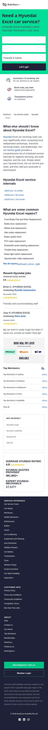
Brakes (7, 526)
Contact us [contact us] (8, 625)
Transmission (9, 556)
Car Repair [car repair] (8, 508)
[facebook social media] (19, 719)
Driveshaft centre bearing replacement (21, 245)
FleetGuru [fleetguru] (8, 642)
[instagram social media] (28, 719)
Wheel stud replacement (15, 228)
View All (9, 443)
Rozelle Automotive (25, 290)
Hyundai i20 (11, 437)
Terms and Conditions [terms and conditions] (12, 595)
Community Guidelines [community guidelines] (13, 599)
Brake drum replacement (15, 224)
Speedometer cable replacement (19, 258)
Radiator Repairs (11, 547)
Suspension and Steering (14, 539)
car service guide (12, 150)
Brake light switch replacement (18, 254)
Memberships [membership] (9, 638)
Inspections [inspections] (8, 578)
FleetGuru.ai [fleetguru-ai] (9, 647)
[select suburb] (24, 58)
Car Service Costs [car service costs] (11, 504)
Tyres (6, 560)
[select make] (23, 40)
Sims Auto (20, 316)
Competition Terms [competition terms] (11, 604)
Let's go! (24, 67)
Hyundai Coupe (12, 425)
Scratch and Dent (11, 569)
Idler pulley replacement (15, 232)
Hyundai (7, 137)
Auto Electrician (10, 543)
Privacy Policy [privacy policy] (9, 591)
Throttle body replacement (16, 250)
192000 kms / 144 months (14, 199)
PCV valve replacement (15, 241)
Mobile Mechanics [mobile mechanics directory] (11, 517)
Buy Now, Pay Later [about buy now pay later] (12, 608)
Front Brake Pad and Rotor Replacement (22, 219)
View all (24, 406)
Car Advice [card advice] (8, 629)
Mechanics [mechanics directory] (8, 513)
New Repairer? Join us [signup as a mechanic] (24, 665)
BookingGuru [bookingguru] (9, 651)
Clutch (6, 530)
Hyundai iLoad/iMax (14, 431)
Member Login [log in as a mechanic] (24, 673)
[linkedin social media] (24, 719)
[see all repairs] (24, 263)
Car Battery (8, 552)
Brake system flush (13, 237)
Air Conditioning (10, 534)
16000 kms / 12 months (13, 191)
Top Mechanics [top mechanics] (10, 634)
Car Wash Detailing (11, 573)
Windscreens (9, 521)
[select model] (23, 49)
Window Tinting (10, 565)
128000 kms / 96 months (14, 195)
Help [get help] (6, 621)
